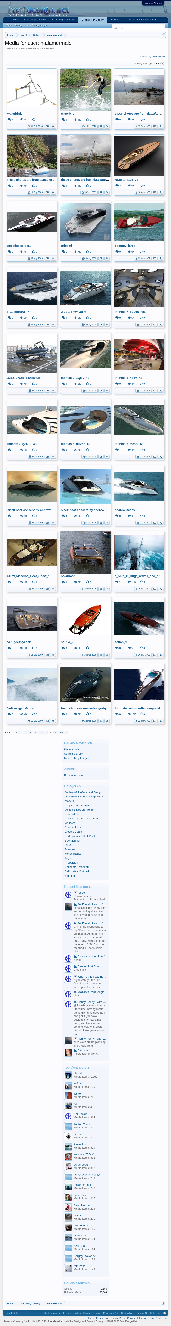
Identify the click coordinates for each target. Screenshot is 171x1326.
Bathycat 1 (82, 1050)
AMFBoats (80, 1245)
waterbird (68, 113)
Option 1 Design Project (79, 809)
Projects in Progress (77, 805)
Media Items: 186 (84, 1229)
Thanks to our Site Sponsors (142, 19)
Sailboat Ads (127, 1313)
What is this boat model (90, 976)
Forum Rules (118, 1318)
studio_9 (67, 642)
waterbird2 (15, 113)
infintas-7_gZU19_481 (130, 311)
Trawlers (70, 849)
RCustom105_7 (18, 311)
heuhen (78, 1134)
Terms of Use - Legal (98, 1318)
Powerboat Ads (111, 1313)
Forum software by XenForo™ (33, 1321)
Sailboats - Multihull (77, 871)
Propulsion (71, 862)
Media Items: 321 (84, 1137)
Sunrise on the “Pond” (89, 956)
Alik (76, 1103)
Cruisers (70, 823)
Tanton (78, 1093)
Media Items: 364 (84, 1117)
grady (77, 1215)
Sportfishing (72, 840)
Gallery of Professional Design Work (87, 792)
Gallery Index (72, 749)
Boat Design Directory (63, 19)
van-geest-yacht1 (19, 642)
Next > (63, 732)
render (80, 892)
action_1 (121, 642)
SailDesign (80, 1113)
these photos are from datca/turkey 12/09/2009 (40, 179)
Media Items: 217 (84, 1198)
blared (78, 1073)
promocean (81, 1225)
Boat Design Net (52, 1313)
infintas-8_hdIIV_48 (128, 378)
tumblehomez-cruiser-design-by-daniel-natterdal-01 (97, 708)
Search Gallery (73, 753)
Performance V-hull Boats (80, 836)
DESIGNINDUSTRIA (87, 1174)
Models (69, 801)
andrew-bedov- (125, 510)
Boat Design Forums (35, 19)
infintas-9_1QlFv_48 (75, 378)
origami (66, 245)
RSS (164, 1313)
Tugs (68, 858)
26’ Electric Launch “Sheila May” (90, 904)
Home (15, 19)
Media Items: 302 (84, 1168)
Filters (159, 63)
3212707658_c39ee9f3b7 (24, 378)
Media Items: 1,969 (85, 1076)
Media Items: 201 (84, 1218)
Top (159, 1313)
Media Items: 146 (84, 1269)
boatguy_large (125, 245)
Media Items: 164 (84, 1249)
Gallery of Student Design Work (84, 796)
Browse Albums (73, 775)
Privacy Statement (136, 1318)
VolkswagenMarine (20, 708)
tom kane (80, 1266)
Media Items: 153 (84, 1259)
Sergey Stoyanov (85, 1256)
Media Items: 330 (84, 1127)
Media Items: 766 (84, 1097)
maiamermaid (82, 1184)
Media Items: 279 (84, 1178)
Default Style (11, 1313)
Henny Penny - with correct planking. (90, 1002)
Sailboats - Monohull (77, 866)
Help (152, 1313)
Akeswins (80, 1144)
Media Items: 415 (84, 1107)
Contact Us (142, 1313)
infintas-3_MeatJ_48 (129, 444)
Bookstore (116, 19)
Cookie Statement (158, 1318)
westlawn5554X (84, 1154)
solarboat (68, 576)
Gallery (77, 1313)
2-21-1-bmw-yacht (73, 311)
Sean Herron (82, 1205)
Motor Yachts (73, 853)
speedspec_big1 (19, 245)
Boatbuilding (72, 814)
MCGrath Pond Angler (89, 992)
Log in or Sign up (153, 3)
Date (147, 63)
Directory (87, 1313)
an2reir (78, 1083)
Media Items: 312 (84, 1157)
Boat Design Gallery (93, 20)
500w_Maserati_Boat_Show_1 (28, 576)
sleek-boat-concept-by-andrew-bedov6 (34, 510)
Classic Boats (73, 827)
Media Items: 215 (84, 1208)
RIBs (68, 844)
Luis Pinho (80, 1195)
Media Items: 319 (84, 1147)
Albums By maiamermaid (153, 56)
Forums (67, 1313)
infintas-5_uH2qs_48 (75, 444)
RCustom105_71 (126, 179)
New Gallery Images (76, 758)
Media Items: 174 (84, 1239)
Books (97, 1313)
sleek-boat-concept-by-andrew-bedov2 (88, 510)
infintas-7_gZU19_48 (22, 444)
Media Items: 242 (84, 1188)
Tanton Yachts (82, 1124)
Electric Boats (73, 831)
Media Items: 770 (84, 1086)
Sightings (70, 875)
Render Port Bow (86, 966)
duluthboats (81, 1164)
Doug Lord (80, 1235)
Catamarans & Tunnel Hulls (82, 818)
